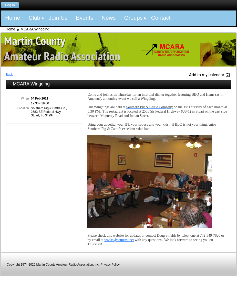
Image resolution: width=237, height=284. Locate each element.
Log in (10, 5)
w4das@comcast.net (119, 240)
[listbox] (210, 75)
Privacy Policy (110, 264)
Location (23, 108)
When (25, 98)
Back (9, 75)
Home (10, 29)
